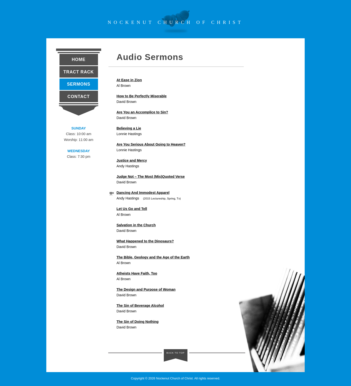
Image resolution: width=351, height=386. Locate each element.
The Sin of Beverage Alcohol (140, 305)
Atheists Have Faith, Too (137, 273)
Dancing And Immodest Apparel (143, 193)
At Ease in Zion (129, 80)
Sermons (78, 84)
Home (79, 59)
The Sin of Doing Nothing (138, 322)
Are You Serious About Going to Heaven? (151, 144)
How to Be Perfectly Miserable (142, 96)
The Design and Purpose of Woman (146, 289)
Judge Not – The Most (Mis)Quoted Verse (151, 176)
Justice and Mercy (132, 160)
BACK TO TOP (175, 353)
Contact (79, 96)
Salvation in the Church (136, 225)
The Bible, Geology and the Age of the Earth (153, 257)
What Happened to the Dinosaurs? (145, 241)
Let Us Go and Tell (132, 209)
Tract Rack (78, 71)
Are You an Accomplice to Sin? (142, 112)
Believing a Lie (129, 128)
